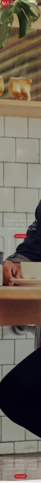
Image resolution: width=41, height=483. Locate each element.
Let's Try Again (20, 236)
